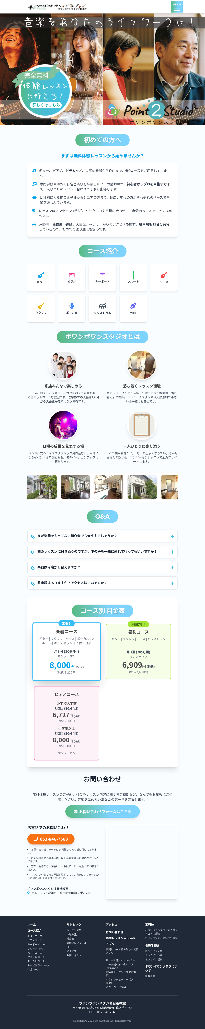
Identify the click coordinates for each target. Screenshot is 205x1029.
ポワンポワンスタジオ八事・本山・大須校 (161, 931)
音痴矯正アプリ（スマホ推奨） (121, 973)
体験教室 (72, 934)
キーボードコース (37, 944)
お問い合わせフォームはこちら (103, 811)
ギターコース (34, 936)
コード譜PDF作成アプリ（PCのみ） (119, 966)
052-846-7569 (51, 839)
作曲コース (33, 969)
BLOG (70, 947)
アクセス (71, 951)
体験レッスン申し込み (120, 938)
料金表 (70, 938)
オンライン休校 (154, 955)
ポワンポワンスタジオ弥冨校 (161, 937)
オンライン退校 (154, 959)
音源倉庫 (150, 976)
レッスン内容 (74, 930)
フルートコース (36, 948)
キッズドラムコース (38, 965)
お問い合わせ (74, 955)
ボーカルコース (36, 961)
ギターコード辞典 (116, 987)
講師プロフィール (77, 942)
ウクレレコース (36, 957)
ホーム (31, 925)
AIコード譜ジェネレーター (120, 960)
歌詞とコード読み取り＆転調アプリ (122, 950)
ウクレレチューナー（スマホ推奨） (122, 981)
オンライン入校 (154, 951)
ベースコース (34, 952)
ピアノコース (34, 940)
